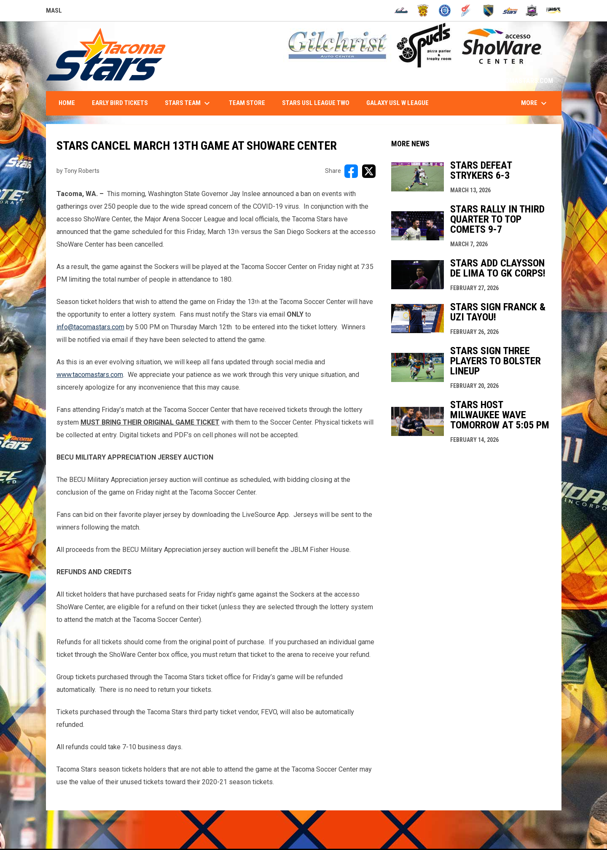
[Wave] (553, 10)
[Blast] (423, 10)
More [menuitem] (535, 103)
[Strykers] (532, 10)
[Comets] (466, 10)
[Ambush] (401, 10)
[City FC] (445, 10)
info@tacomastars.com (90, 327)
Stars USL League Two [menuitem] (315, 103)
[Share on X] (369, 171)
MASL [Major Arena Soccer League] (54, 12)
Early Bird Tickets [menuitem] (120, 103)
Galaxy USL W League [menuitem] (397, 103)
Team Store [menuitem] (247, 103)
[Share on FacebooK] (351, 171)
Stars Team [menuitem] (188, 103)
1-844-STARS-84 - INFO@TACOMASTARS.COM (487, 81)
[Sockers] (488, 10)
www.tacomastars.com (89, 375)
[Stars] (510, 10)
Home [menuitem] (67, 103)
